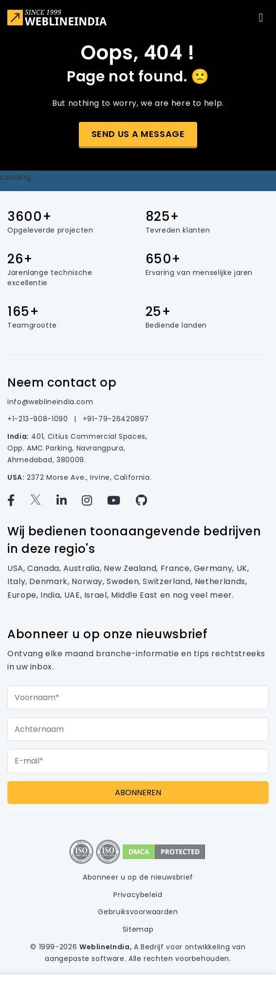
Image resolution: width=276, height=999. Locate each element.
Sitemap (138, 929)
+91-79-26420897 (116, 419)
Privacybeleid (137, 895)
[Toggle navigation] (261, 17)
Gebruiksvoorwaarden (138, 912)
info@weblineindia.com (50, 402)
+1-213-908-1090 (38, 419)
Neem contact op (62, 382)
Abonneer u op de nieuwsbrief (138, 877)
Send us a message (138, 134)
